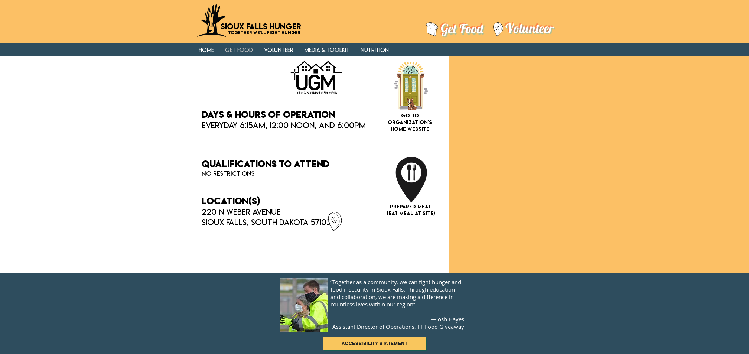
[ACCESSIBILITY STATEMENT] (374, 343)
